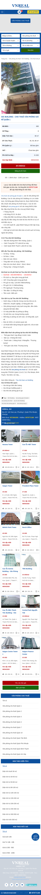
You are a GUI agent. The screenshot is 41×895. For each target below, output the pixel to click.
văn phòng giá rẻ (14, 206)
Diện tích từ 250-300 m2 (11, 809)
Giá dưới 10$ (7, 837)
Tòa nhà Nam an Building (24, 380)
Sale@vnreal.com (19, 877)
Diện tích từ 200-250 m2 (11, 803)
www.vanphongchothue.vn (20, 879)
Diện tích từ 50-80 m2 (10, 782)
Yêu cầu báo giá (20, 683)
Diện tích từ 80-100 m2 (10, 787)
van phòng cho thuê (7, 400)
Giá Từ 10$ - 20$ (8, 842)
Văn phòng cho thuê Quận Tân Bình (15, 738)
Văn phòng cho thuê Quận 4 (12, 722)
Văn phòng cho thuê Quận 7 (12, 727)
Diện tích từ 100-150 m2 (11, 793)
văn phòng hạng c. (22, 403)
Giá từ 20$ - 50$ (8, 847)
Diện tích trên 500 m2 (10, 819)
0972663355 (14, 417)
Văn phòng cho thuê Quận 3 (12, 717)
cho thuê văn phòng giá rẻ (9, 403)
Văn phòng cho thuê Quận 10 (13, 733)
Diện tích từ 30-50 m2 (10, 777)
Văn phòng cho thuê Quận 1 (12, 706)
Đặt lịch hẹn (20, 688)
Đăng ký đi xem (20, 171)
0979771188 (33, 187)
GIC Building (11, 398)
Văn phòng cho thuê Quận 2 (12, 711)
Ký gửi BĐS (34, 12)
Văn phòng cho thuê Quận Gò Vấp (14, 754)
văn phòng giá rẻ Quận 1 (22, 398)
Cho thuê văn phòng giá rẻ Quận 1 (12, 196)
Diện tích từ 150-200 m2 (11, 798)
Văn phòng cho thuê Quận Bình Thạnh (16, 749)
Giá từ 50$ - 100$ (8, 853)
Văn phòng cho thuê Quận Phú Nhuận (16, 743)
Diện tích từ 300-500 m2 (11, 814)
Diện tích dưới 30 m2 (10, 771)
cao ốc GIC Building (19, 400)
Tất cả (5, 700)
